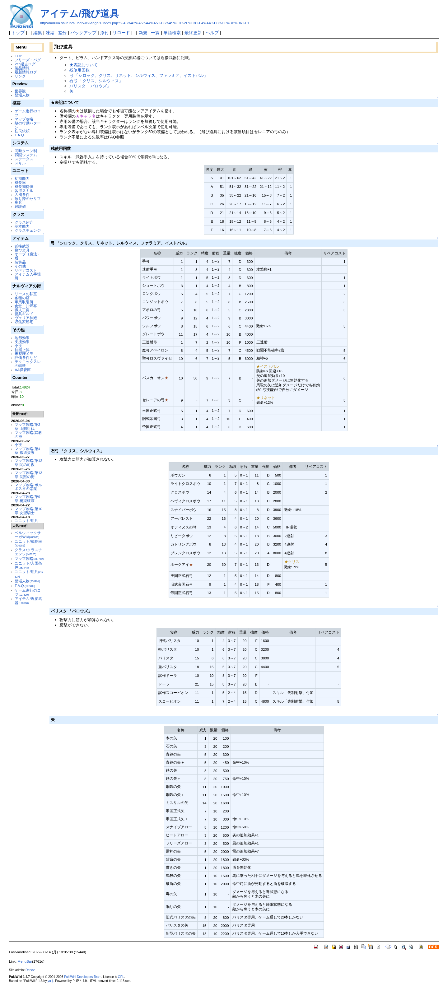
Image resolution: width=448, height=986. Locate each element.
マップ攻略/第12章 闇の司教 (28, 462)
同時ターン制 (26, 151)
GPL (121, 977)
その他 (20, 266)
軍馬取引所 (24, 302)
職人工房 (22, 310)
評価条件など (26, 358)
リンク (20, 76)
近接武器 (22, 246)
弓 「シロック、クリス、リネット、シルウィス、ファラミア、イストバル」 (138, 75)
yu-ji (50, 981)
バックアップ (83, 32)
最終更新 (193, 32)
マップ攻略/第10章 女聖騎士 (28, 511)
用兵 (18, 202)
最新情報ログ (26, 72)
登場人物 (22, 95)
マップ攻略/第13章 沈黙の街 (28, 475)
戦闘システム (26, 155)
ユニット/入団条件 (28, 565)
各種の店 (22, 298)
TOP (18, 56)
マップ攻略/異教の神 (28, 434)
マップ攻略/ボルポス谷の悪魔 (28, 487)
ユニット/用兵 (26, 521)
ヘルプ (212, 32)
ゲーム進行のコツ (28, 113)
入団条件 (22, 195)
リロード (121, 32)
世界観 (20, 91)
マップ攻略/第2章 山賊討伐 (27, 426)
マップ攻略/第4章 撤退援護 (27, 451)
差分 (62, 32)
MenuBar (24, 961)
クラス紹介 (24, 222)
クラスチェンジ (28, 230)
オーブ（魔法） (28, 254)
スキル (20, 163)
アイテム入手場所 (28, 276)
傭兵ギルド (24, 314)
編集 (37, 32)
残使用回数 (79, 70)
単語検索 (172, 32)
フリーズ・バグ (28, 60)
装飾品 (20, 262)
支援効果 (22, 342)
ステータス (24, 159)
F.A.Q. (20, 135)
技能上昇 (22, 350)
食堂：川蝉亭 (26, 306)
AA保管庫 (23, 370)
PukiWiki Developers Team (82, 977)
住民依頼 (22, 131)
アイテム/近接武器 (28, 601)
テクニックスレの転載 (28, 364)
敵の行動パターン (28, 125)
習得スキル (24, 190)
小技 (18, 346)
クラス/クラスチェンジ (28, 552)
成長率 (20, 182)
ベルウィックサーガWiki (28, 535)
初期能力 (22, 178)
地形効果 (22, 338)
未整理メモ (24, 353)
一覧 (155, 32)
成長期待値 (24, 186)
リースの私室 (26, 294)
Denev (30, 970)
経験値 (20, 206)
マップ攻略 (24, 119)
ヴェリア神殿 (26, 318)
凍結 (50, 32)
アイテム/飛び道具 (79, 13)
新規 (143, 32)
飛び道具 (22, 250)
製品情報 (22, 68)
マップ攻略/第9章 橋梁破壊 (27, 499)
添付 (104, 32)
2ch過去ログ (25, 64)
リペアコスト (26, 270)
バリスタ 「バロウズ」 (90, 86)
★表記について (83, 65)
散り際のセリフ (28, 199)
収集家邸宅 (24, 322)
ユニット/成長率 (28, 543)
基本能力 (22, 226)
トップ (18, 32)
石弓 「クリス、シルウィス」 (96, 80)
